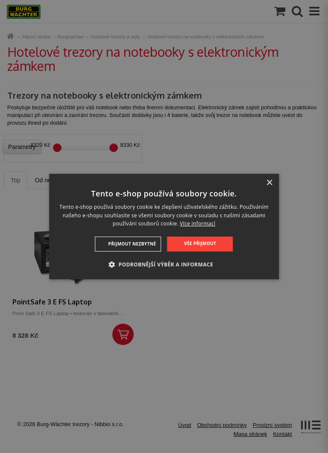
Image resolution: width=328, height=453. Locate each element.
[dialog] (164, 227)
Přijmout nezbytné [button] (132, 244)
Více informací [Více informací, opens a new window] (197, 224)
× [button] (269, 183)
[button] (164, 264)
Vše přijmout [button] (200, 243)
